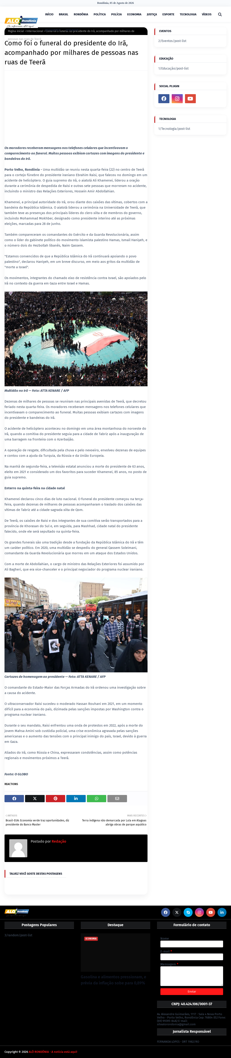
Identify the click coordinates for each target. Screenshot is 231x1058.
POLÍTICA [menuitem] (100, 14)
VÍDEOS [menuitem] (206, 14)
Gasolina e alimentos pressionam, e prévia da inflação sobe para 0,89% (113, 980)
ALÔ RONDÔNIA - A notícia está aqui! (53, 1051)
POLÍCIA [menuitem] (116, 14)
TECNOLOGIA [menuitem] (188, 14)
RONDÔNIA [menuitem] (81, 14)
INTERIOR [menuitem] (72, 30)
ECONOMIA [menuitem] (134, 14)
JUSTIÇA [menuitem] (152, 14)
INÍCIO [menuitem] (49, 14)
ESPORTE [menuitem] (168, 14)
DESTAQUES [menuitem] (52, 30)
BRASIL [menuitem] (63, 14)
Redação (58, 841)
